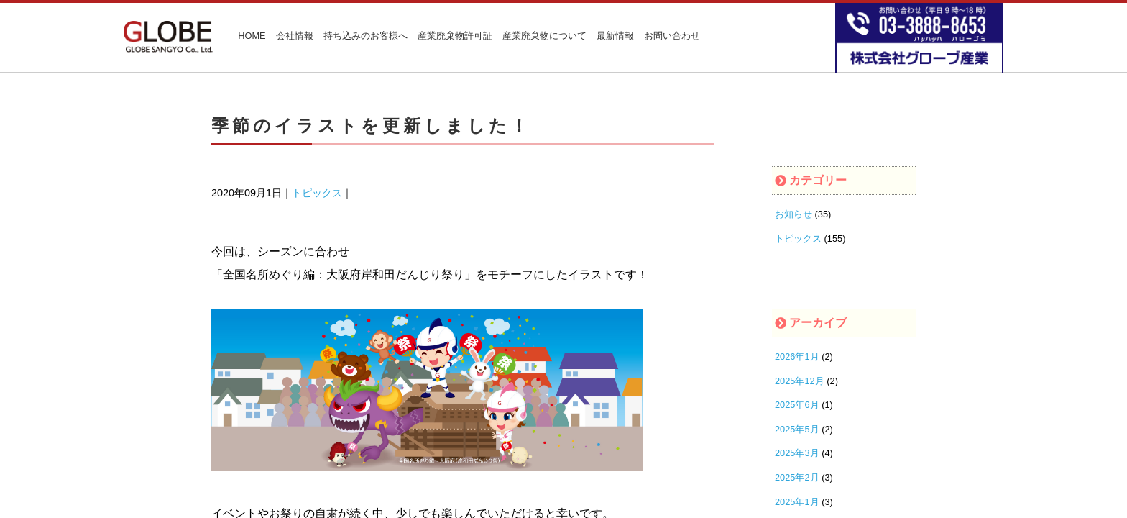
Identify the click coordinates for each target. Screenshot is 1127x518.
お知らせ (793, 214)
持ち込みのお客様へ (365, 36)
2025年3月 (797, 452)
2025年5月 (797, 429)
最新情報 (615, 36)
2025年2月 (797, 477)
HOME (251, 36)
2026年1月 (797, 356)
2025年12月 (799, 381)
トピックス (317, 193)
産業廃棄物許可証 (455, 36)
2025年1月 (797, 501)
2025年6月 (797, 404)
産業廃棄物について (544, 36)
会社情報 (294, 36)
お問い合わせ (672, 36)
